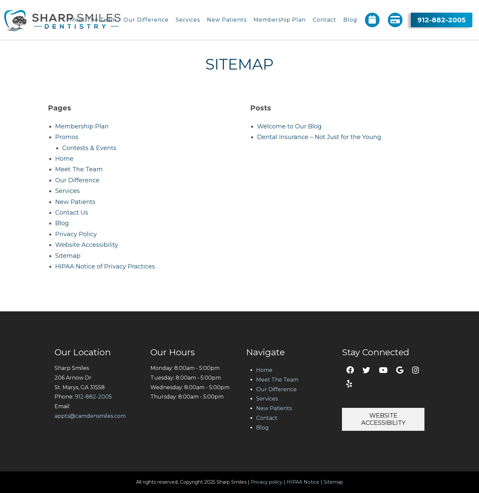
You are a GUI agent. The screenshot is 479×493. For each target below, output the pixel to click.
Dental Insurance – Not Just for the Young (319, 137)
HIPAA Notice (303, 482)
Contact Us (71, 212)
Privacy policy (266, 482)
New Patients (75, 202)
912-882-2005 (441, 18)
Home (64, 158)
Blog (62, 223)
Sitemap (67, 255)
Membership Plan (82, 126)
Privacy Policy (76, 234)
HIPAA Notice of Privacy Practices (105, 266)
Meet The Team (79, 169)
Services (67, 191)
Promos (67, 137)
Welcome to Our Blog (289, 126)
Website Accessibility (86, 244)
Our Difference (77, 180)
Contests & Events (89, 148)
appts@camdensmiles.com (90, 416)
